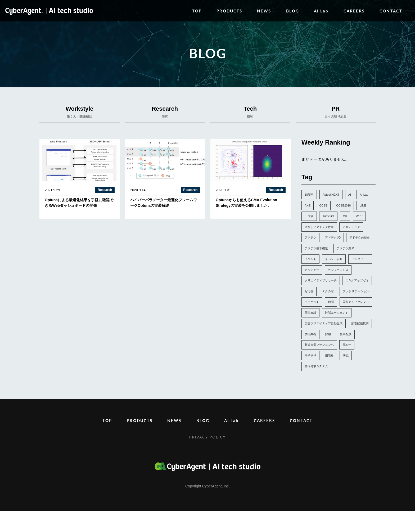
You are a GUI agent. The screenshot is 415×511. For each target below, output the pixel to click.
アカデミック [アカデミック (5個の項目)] (351, 226)
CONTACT (391, 11)
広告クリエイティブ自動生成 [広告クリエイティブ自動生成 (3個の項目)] (323, 323)
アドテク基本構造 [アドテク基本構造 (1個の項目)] (316, 248)
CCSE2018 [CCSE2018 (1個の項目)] (343, 205)
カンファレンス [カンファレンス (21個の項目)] (338, 269)
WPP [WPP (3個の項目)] (359, 216)
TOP (197, 11)
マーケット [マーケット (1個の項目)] (312, 301)
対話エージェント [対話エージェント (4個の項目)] (336, 312)
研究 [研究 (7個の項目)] (346, 355)
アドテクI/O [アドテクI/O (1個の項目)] (333, 237)
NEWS (264, 11)
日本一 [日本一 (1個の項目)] (346, 344)
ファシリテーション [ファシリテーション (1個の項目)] (356, 291)
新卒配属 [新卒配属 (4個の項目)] (345, 334)
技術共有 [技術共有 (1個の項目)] (310, 334)
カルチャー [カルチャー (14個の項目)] (312, 269)
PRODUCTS (229, 11)
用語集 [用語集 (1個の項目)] (329, 355)
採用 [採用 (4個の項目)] (328, 334)
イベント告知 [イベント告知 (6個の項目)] (333, 259)
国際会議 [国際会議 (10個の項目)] (310, 312)
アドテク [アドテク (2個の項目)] (310, 237)
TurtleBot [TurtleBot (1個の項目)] (328, 216)
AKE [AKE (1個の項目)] (307, 205)
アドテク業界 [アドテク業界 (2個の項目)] (345, 248)
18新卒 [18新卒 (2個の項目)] (309, 194)
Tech (250, 113)
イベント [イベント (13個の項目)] (310, 259)
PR (336, 113)
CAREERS (354, 11)
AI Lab (321, 11)
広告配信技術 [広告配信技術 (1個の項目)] (360, 323)
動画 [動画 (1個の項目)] (331, 301)
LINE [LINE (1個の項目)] (363, 205)
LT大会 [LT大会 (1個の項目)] (309, 216)
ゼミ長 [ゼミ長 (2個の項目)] (309, 291)
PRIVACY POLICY (207, 437)
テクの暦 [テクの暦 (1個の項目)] (328, 291)
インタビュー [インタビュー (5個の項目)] (360, 259)
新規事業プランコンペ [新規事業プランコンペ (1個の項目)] (319, 344)
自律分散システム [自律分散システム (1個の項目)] (316, 366)
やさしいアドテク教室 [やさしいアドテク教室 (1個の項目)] (319, 226)
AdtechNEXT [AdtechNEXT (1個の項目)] (331, 194)
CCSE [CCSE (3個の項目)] (323, 205)
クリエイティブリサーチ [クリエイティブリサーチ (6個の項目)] (321, 280)
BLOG (292, 11)
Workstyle (79, 113)
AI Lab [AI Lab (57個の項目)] (364, 194)
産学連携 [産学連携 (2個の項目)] (310, 355)
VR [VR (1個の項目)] (345, 216)
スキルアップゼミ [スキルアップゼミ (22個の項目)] (357, 280)
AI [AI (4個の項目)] (349, 194)
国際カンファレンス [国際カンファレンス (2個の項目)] (356, 301)
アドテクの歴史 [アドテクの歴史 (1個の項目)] (359, 237)
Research (165, 113)
